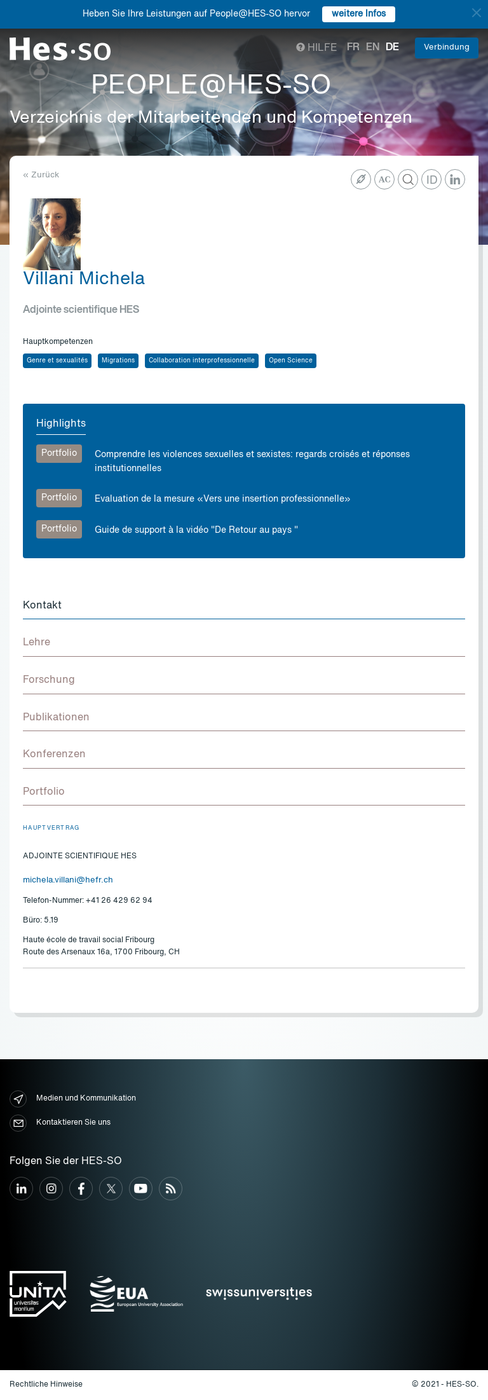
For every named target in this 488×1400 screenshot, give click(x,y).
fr (353, 48)
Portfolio (59, 453)
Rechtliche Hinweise (46, 1385)
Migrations (118, 360)
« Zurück (41, 175)
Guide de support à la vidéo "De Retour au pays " (196, 530)
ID (432, 180)
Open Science (291, 360)
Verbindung (447, 47)
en (372, 48)
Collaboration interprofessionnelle (202, 360)
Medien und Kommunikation (73, 1099)
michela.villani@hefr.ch (68, 880)
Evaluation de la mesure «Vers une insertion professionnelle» (223, 499)
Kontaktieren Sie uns (60, 1123)
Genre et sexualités (57, 360)
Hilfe (316, 48)
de (392, 48)
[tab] (244, 606)
